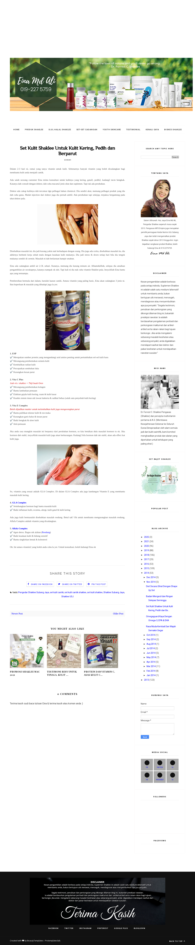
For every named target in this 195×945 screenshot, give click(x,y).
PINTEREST (160, 777)
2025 (146, 537)
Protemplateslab (52, 940)
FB (147, 764)
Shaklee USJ (67, 596)
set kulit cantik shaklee (75, 592)
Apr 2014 (151, 662)
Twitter (160, 764)
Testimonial (133, 129)
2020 (146, 546)
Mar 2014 (151, 666)
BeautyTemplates (35, 940)
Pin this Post (99, 584)
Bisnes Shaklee (173, 129)
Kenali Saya (152, 129)
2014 (146, 573)
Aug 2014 (151, 644)
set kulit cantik (57, 592)
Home (16, 129)
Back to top (177, 941)
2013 (146, 680)
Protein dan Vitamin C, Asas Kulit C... (99, 673)
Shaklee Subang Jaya (113, 592)
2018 (146, 555)
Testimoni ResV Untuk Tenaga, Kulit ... (62, 673)
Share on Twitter (72, 584)
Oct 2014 (151, 635)
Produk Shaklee (34, 129)
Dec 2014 (151, 577)
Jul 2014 (151, 648)
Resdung (46, 532)
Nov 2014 (151, 582)
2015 (146, 568)
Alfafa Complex (19, 528)
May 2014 (151, 657)
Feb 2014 (151, 671)
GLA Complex (19, 502)
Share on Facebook (42, 584)
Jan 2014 (151, 675)
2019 (146, 550)
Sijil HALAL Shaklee (59, 129)
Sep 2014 (151, 639)
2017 (146, 559)
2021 (146, 541)
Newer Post (17, 613)
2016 (146, 564)
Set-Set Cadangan (86, 129)
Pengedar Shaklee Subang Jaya (33, 592)
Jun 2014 (151, 653)
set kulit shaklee (95, 592)
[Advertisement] (91, 21)
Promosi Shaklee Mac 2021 (25, 673)
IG (172, 764)
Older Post (118, 613)
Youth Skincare (112, 129)
